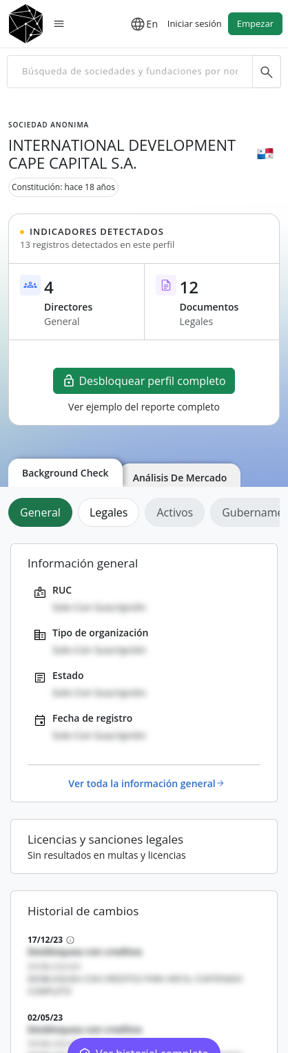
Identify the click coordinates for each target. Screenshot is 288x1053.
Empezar (255, 23)
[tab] (43, 512)
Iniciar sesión (194, 23)
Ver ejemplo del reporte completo (144, 406)
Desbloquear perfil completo (143, 380)
